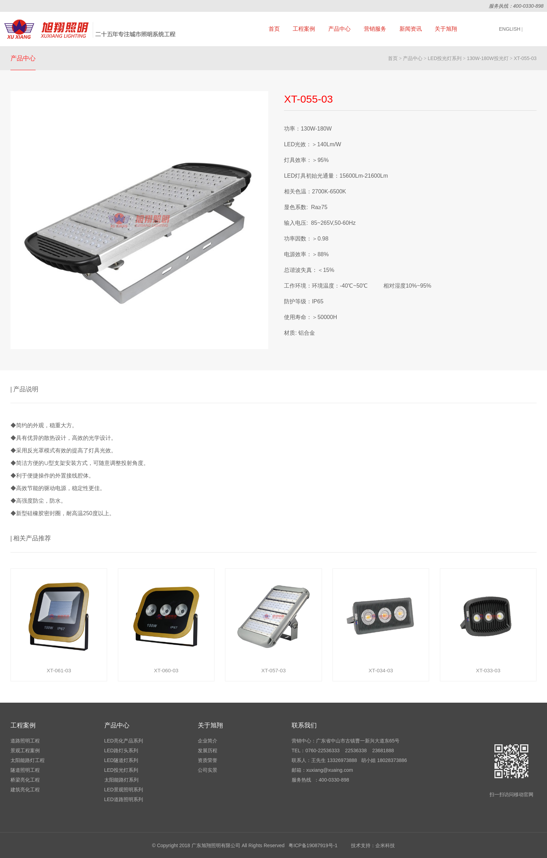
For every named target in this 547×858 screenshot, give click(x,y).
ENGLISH (511, 29)
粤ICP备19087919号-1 (313, 845)
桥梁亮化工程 (25, 780)
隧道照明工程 (25, 770)
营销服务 (375, 29)
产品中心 (339, 29)
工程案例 (304, 29)
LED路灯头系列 (121, 750)
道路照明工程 (25, 741)
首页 (274, 29)
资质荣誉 (207, 760)
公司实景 (207, 770)
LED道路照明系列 (123, 799)
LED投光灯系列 (445, 58)
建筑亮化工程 (25, 789)
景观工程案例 (25, 750)
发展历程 (207, 750)
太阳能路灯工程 (27, 760)
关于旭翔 (446, 29)
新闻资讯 (410, 29)
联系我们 (304, 725)
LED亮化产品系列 (123, 741)
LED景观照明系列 (123, 789)
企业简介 (207, 741)
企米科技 (385, 845)
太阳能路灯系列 (121, 780)
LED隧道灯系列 (121, 760)
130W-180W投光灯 (488, 58)
